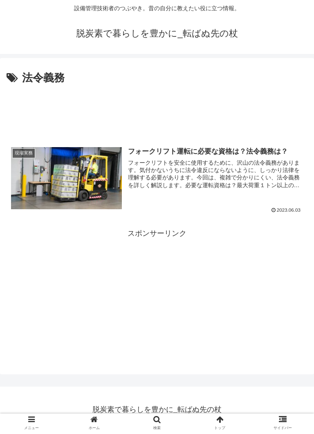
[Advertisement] (157, 109)
